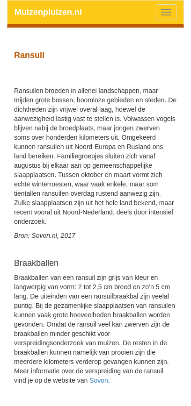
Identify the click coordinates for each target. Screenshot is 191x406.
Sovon (98, 380)
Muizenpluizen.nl (48, 12)
